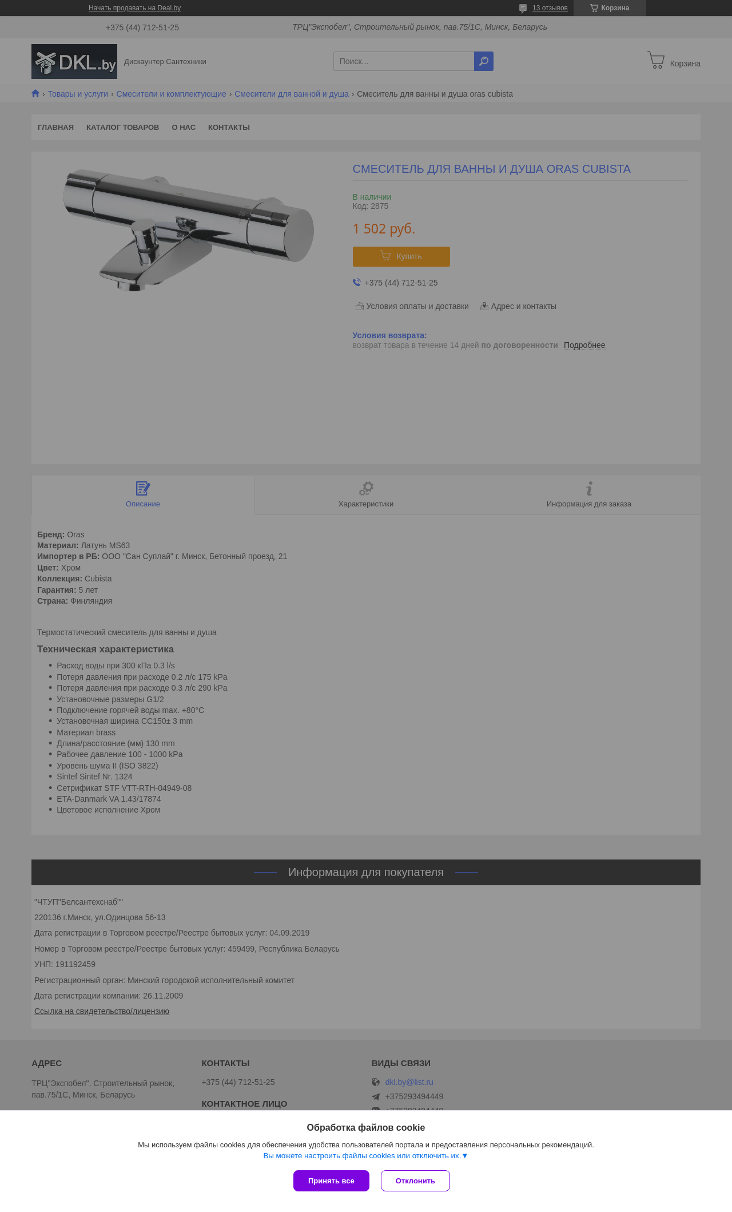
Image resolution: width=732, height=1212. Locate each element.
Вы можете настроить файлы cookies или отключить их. (362, 1155)
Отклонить (415, 1181)
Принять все (331, 1181)
